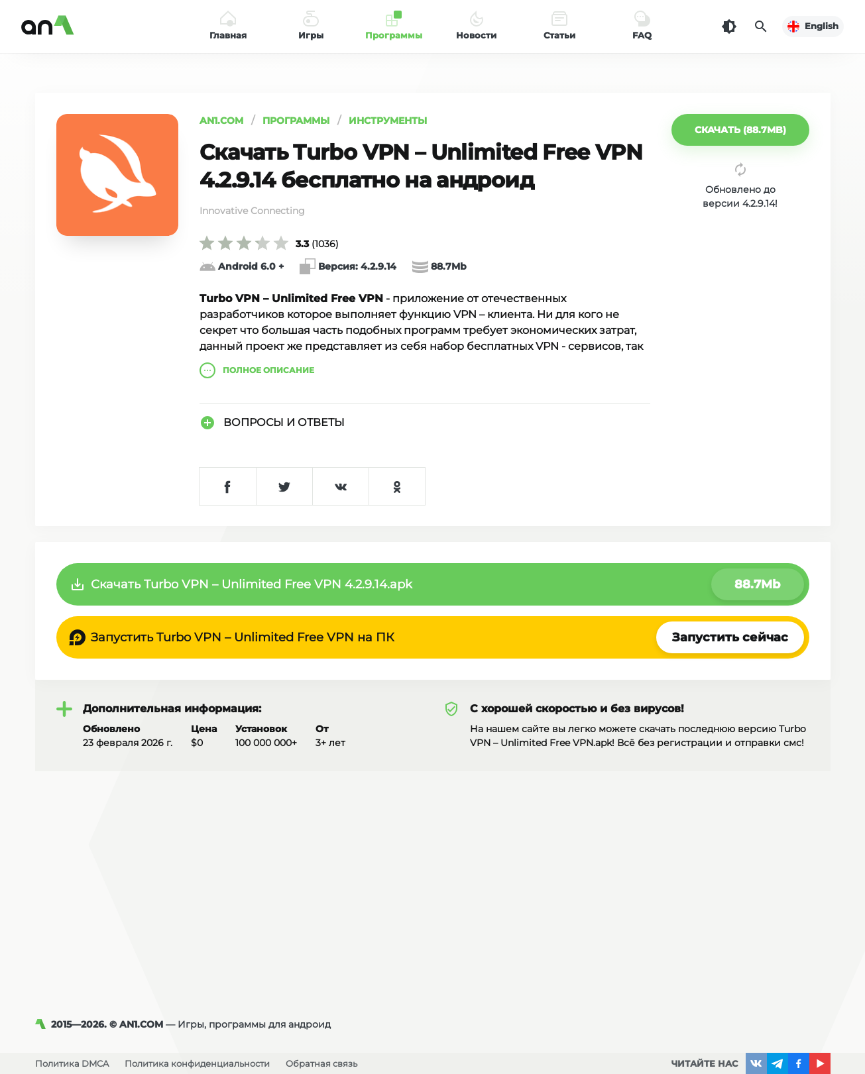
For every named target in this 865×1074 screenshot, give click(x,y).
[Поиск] (761, 26)
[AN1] (43, 1024)
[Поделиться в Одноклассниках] (397, 486)
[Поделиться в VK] (340, 486)
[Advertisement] (433, 870)
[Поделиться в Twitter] (284, 486)
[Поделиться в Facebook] (228, 486)
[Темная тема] (729, 26)
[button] (740, 130)
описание (257, 370)
